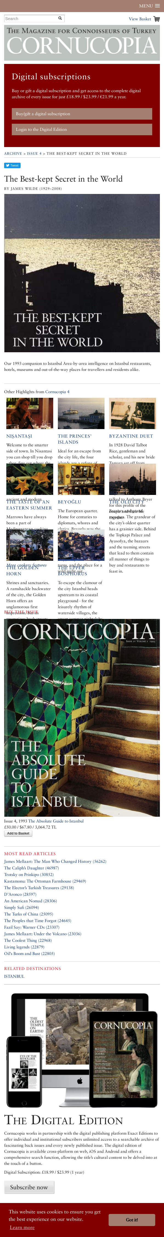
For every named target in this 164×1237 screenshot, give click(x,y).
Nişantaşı (19, 436)
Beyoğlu (69, 502)
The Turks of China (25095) (28, 914)
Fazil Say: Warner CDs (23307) (32, 927)
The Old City (127, 502)
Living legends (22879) (24, 947)
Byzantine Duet (131, 436)
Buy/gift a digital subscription (43, 113)
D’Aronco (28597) (20, 894)
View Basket (140, 18)
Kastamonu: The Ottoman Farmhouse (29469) (45, 881)
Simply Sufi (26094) (21, 907)
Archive (13, 153)
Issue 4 (34, 153)
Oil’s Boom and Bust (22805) (29, 953)
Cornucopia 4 (57, 391)
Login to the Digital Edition (41, 129)
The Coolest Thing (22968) (28, 940)
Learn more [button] (22, 1227)
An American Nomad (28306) (30, 900)
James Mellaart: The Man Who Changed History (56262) (55, 861)
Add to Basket (18, 833)
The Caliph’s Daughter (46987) (31, 868)
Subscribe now (29, 1187)
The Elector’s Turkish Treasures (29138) (39, 887)
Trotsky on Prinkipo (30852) (29, 874)
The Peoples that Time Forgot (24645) (37, 920)
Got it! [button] (132, 1219)
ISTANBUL (14, 976)
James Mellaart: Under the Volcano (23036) (42, 933)
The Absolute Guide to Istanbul (56, 821)
